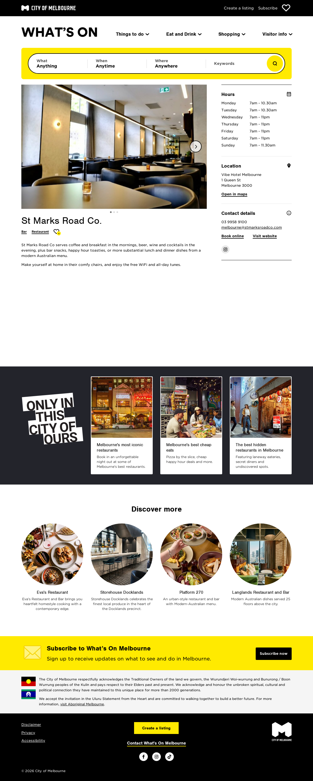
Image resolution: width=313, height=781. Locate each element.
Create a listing (239, 8)
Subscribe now (274, 654)
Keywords (224, 63)
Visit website (265, 236)
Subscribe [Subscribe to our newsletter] (268, 8)
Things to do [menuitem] (132, 34)
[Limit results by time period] (117, 63)
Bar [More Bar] (24, 231)
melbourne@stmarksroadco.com (251, 227)
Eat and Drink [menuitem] (183, 34)
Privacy (28, 733)
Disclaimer (31, 725)
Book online (232, 236)
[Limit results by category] (57, 63)
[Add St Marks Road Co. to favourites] (57, 232)
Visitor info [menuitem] (277, 34)
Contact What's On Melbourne (156, 743)
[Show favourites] (286, 8)
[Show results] (275, 63)
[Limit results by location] (176, 63)
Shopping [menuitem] (231, 34)
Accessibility (33, 741)
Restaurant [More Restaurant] (40, 231)
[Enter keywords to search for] (235, 66)
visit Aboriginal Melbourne (82, 704)
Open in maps (234, 194)
